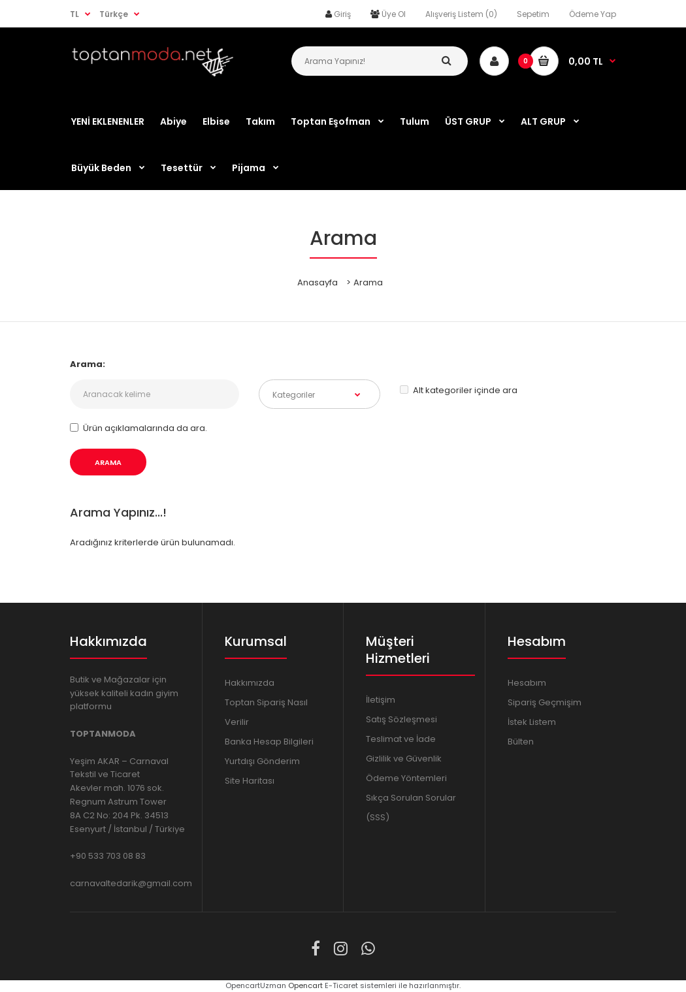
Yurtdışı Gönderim (262, 761)
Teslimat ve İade (401, 739)
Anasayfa (317, 282)
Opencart (305, 985)
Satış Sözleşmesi (401, 719)
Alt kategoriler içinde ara (458, 390)
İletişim (380, 700)
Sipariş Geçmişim (544, 702)
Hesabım (527, 683)
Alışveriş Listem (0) (461, 14)
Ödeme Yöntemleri (406, 778)
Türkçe (113, 14)
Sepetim (533, 14)
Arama (368, 282)
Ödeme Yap (592, 14)
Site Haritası (249, 781)
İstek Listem (532, 722)
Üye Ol (394, 14)
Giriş (342, 14)
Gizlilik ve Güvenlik (404, 758)
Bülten (521, 741)
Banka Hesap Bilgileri (269, 741)
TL (74, 14)
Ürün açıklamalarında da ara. (138, 428)
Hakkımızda (249, 683)
